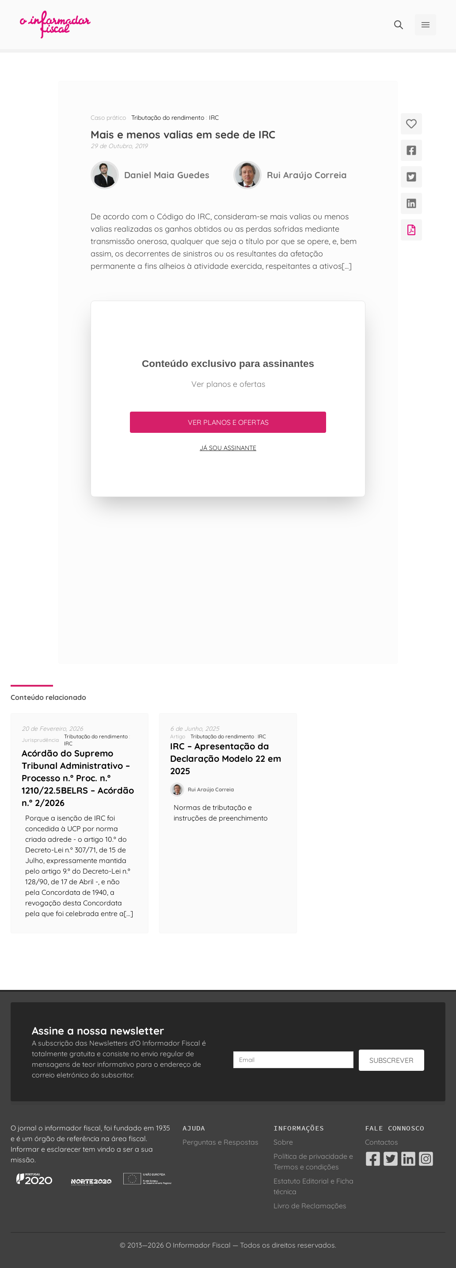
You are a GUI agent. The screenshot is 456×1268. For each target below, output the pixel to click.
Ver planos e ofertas (228, 422)
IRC (214, 118)
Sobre (283, 1142)
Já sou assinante (228, 448)
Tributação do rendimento (167, 118)
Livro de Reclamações (310, 1205)
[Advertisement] (228, 580)
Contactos (381, 1142)
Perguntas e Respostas (220, 1142)
